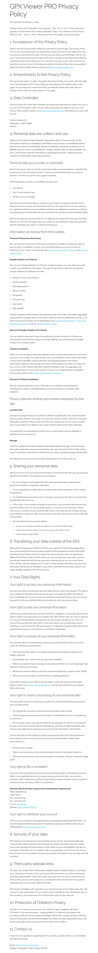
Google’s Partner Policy (64, 321)
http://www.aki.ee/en (27, 807)
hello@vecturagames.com (62, 67)
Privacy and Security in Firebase (62, 250)
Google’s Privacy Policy (47, 324)
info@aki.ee (21, 804)
